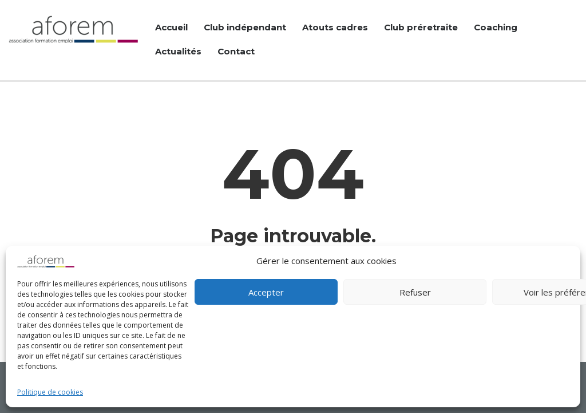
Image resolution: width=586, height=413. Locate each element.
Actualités (178, 51)
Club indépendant (245, 27)
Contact (236, 51)
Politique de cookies (50, 392)
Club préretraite (421, 27)
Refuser (415, 292)
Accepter (266, 292)
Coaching (495, 27)
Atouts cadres (335, 27)
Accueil (171, 27)
